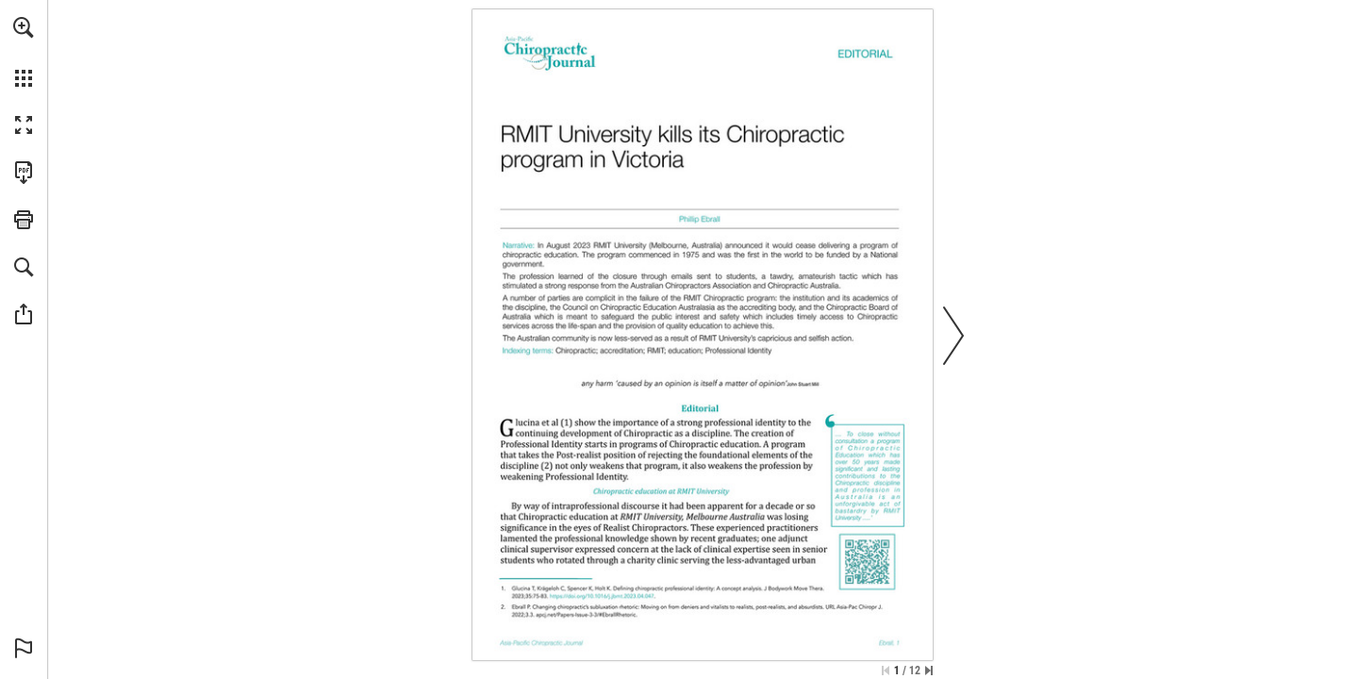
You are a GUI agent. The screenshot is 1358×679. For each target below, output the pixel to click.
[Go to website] (602, 596)
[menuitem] (23, 52)
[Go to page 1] (566, 422)
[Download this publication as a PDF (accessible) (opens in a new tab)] (23, 172)
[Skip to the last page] (929, 670)
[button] (23, 27)
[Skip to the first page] (885, 670)
